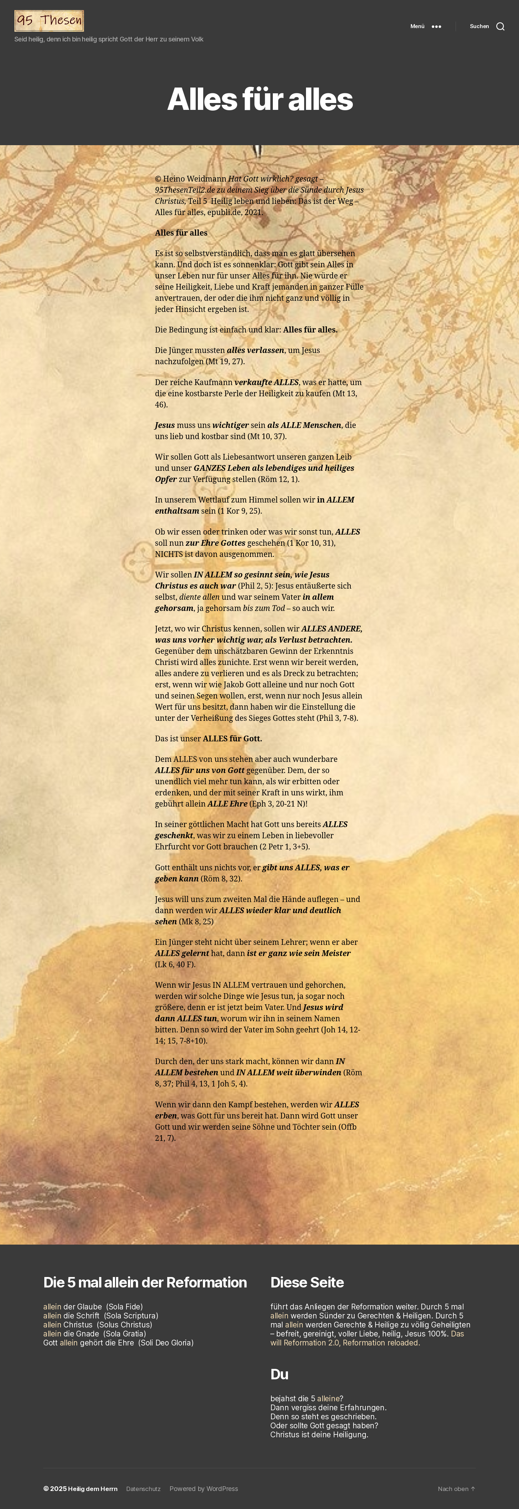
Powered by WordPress (210, 1488)
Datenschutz (148, 1488)
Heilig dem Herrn (94, 1488)
